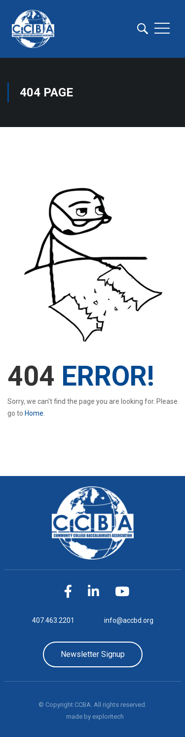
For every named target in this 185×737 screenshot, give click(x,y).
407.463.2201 (53, 620)
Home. (35, 413)
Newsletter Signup (93, 654)
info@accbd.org (128, 620)
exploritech (108, 716)
